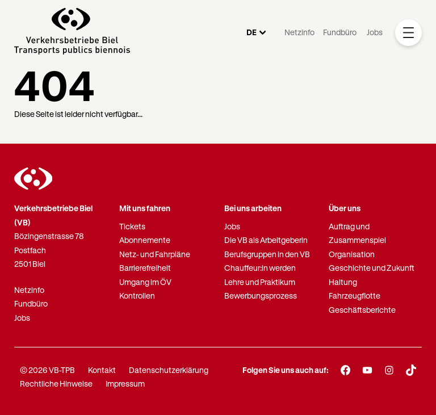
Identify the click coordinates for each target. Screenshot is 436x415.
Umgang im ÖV (145, 282)
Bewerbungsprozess (260, 295)
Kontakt (102, 370)
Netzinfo (299, 32)
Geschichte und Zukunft (371, 268)
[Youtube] (368, 370)
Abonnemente (144, 240)
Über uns (344, 208)
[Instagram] (389, 370)
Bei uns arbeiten (253, 208)
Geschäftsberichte (362, 310)
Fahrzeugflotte (354, 295)
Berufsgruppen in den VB (267, 254)
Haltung (343, 282)
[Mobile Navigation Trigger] (408, 32)
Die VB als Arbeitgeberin (266, 240)
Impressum (125, 383)
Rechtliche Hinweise (56, 383)
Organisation (352, 254)
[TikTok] (411, 370)
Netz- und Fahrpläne (154, 254)
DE (251, 32)
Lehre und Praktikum (259, 282)
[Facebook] (345, 370)
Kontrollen (137, 295)
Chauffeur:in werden (260, 268)
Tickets (132, 226)
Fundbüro (340, 32)
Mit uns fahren (144, 208)
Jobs (375, 32)
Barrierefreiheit (145, 268)
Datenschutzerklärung (168, 370)
